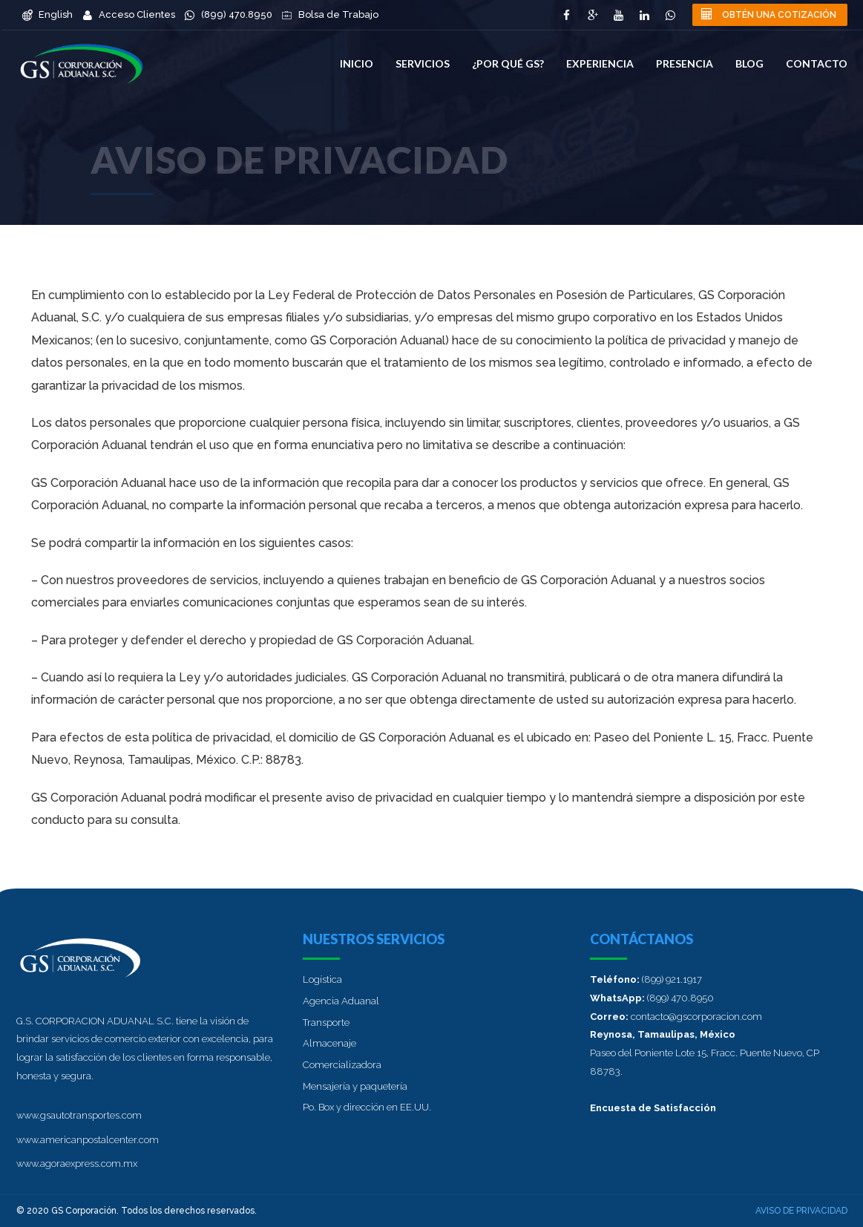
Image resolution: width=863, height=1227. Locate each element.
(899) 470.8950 (680, 998)
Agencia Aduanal (341, 1001)
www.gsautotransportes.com (79, 1115)
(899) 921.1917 (672, 979)
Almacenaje (329, 1043)
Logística (322, 979)
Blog (749, 63)
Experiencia (600, 63)
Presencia (684, 63)
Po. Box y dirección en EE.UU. (367, 1107)
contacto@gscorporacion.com (696, 1016)
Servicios (423, 63)
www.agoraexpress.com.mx (76, 1163)
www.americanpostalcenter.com (87, 1139)
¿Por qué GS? (508, 63)
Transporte (326, 1022)
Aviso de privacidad (801, 1210)
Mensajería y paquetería (355, 1086)
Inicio (356, 63)
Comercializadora (342, 1064)
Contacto (816, 63)
